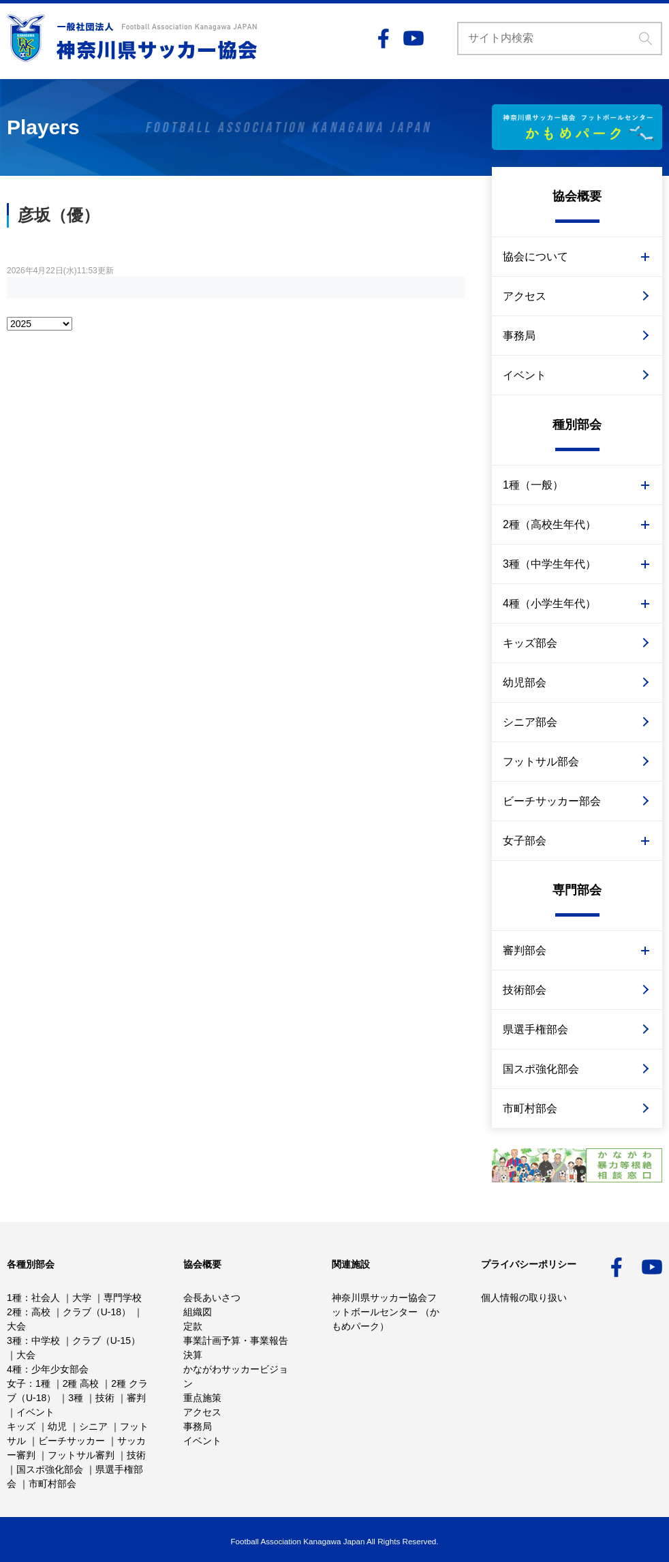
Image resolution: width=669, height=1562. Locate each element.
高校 (40, 1311)
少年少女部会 (60, 1369)
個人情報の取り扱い (524, 1297)
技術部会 (524, 990)
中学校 (45, 1340)
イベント (524, 375)
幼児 (57, 1426)
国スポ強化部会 (541, 1069)
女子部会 (524, 840)
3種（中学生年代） (549, 564)
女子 (16, 1383)
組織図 (197, 1311)
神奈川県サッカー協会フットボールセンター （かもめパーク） (385, 1312)
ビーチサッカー (71, 1440)
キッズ (21, 1426)
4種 (14, 1369)
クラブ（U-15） (106, 1340)
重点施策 (202, 1397)
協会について (535, 256)
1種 (14, 1297)
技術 (104, 1397)
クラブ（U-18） (97, 1311)
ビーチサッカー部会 (552, 801)
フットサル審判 (81, 1455)
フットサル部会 (541, 761)
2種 (14, 1311)
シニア (93, 1426)
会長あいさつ (211, 1297)
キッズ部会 (530, 643)
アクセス (524, 296)
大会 (16, 1326)
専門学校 (123, 1297)
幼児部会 (524, 682)
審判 (136, 1397)
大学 (81, 1297)
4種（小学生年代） (549, 603)
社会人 (45, 1297)
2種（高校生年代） (549, 524)
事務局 (519, 335)
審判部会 (524, 950)
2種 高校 (81, 1383)
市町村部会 (530, 1108)
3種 (14, 1340)
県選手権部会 (535, 1029)
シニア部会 (530, 722)
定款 (192, 1326)
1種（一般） (533, 485)
